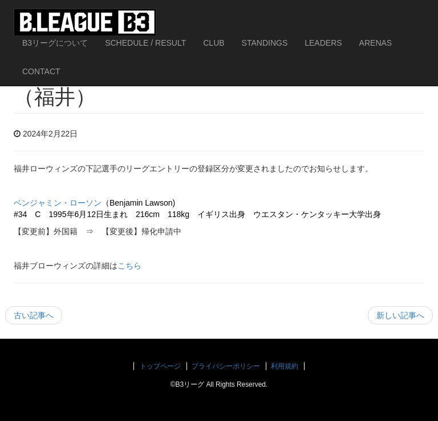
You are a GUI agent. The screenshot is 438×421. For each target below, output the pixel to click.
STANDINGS (265, 42)
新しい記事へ (400, 315)
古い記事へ (34, 315)
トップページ (160, 366)
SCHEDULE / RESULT (145, 42)
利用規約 (284, 366)
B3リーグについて (55, 42)
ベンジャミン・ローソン (58, 202)
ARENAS (375, 42)
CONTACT (41, 71)
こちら (129, 265)
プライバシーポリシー (226, 366)
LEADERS (323, 42)
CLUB (213, 42)
